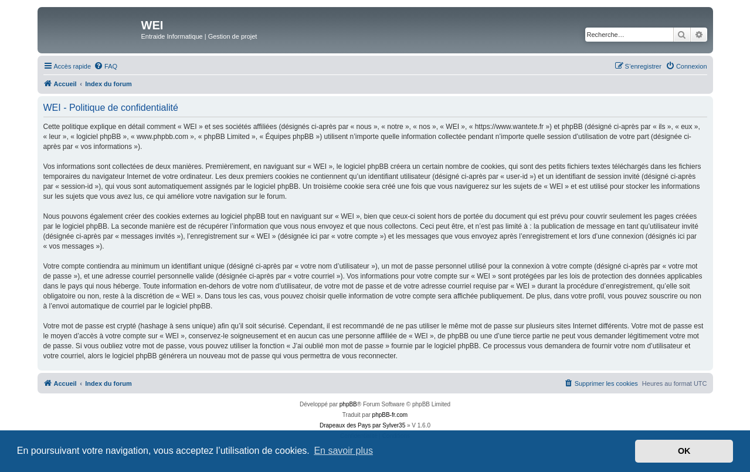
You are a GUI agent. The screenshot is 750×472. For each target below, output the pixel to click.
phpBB (348, 404)
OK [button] (684, 451)
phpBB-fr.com (390, 415)
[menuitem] (105, 66)
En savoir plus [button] (343, 451)
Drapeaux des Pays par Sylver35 (362, 425)
